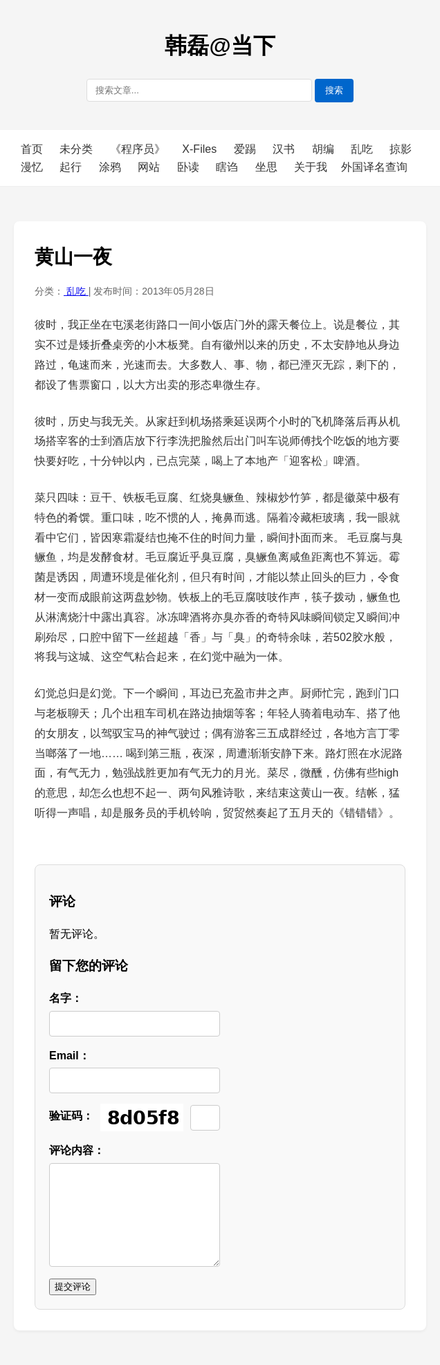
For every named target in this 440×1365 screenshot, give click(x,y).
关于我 (310, 167)
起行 (71, 167)
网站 (150, 167)
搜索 (334, 90)
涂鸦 (111, 167)
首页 (32, 149)
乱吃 (363, 149)
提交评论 (73, 1286)
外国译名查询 (374, 167)
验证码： (71, 1116)
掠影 (400, 149)
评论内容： (76, 1150)
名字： (65, 998)
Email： (69, 1055)
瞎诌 (228, 167)
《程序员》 (139, 149)
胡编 (324, 149)
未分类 (77, 149)
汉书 (285, 149)
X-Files (200, 149)
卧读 (189, 167)
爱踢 (246, 149)
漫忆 (33, 167)
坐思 (267, 167)
